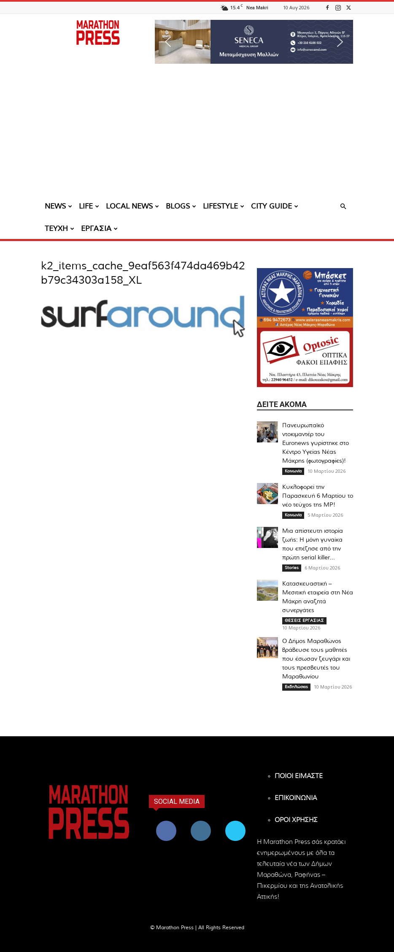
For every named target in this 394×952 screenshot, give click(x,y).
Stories (292, 568)
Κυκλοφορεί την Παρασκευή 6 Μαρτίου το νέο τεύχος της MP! (317, 496)
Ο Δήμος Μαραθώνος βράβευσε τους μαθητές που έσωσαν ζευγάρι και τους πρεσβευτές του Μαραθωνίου (316, 659)
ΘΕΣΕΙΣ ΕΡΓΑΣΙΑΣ (304, 620)
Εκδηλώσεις (296, 687)
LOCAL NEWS (132, 206)
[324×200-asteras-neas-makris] (305, 298)
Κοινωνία (293, 471)
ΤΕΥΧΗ (59, 228)
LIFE (89, 206)
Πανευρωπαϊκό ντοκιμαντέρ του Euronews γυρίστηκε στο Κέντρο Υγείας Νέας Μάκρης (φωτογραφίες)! (315, 443)
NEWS (58, 206)
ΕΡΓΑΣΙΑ (99, 228)
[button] (254, 42)
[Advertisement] (197, 133)
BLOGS (181, 206)
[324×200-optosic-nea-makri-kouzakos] (305, 357)
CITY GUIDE (274, 206)
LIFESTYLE (223, 206)
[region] (254, 42)
